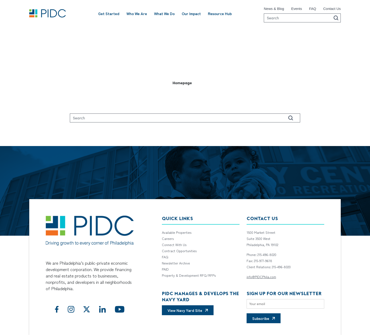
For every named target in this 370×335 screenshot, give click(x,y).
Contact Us (332, 9)
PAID (165, 269)
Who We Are (136, 13)
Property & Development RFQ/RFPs (189, 275)
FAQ (312, 9)
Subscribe (260, 318)
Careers (168, 238)
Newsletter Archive (176, 263)
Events (296, 9)
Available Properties (176, 232)
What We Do (164, 13)
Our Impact (191, 13)
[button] (185, 83)
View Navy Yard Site (185, 310)
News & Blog (274, 9)
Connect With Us (174, 244)
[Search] (302, 17)
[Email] (285, 304)
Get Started (108, 13)
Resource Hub (220, 13)
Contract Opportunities (179, 250)
